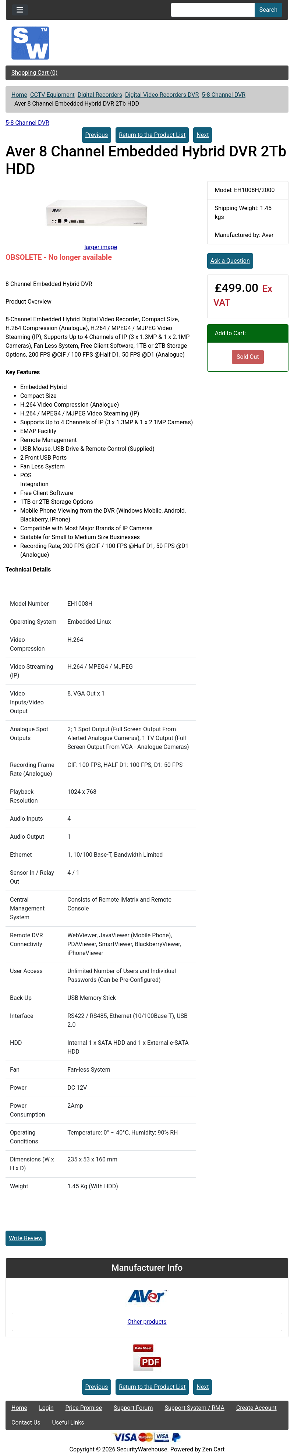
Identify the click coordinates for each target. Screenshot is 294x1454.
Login (46, 1407)
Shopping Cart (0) (34, 72)
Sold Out (248, 356)
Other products (146, 1321)
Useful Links (68, 1422)
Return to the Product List (152, 134)
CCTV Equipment (52, 94)
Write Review (25, 1238)
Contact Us (25, 1422)
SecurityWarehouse (142, 1449)
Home (19, 94)
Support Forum (133, 1407)
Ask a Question (230, 260)
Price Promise (83, 1407)
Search (268, 9)
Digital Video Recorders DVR (162, 94)
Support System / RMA (194, 1407)
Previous (96, 134)
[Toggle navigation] (20, 9)
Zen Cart (213, 1449)
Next (202, 134)
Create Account (256, 1407)
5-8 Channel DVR (223, 94)
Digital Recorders (100, 94)
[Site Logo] (147, 43)
